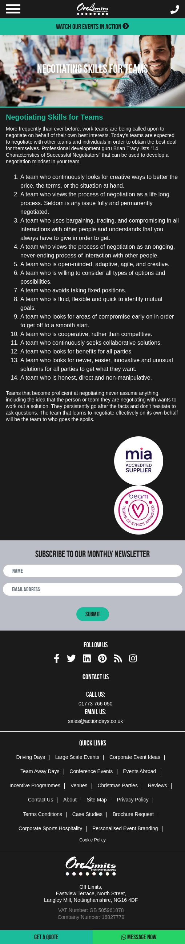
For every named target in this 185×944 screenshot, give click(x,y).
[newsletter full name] (92, 570)
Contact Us (40, 800)
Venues (79, 785)
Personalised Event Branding (125, 828)
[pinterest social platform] (102, 657)
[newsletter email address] (92, 589)
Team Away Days (39, 771)
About (70, 800)
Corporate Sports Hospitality (50, 828)
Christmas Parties (117, 785)
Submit (92, 614)
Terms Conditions (42, 814)
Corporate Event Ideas (134, 757)
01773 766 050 (95, 704)
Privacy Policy (133, 800)
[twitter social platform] (71, 657)
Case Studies (87, 814)
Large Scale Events (77, 757)
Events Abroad (139, 771)
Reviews (157, 785)
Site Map (96, 800)
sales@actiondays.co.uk (95, 721)
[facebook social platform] (57, 657)
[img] (57, 658)
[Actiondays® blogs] (118, 657)
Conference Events (91, 771)
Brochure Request (133, 814)
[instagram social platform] (133, 657)
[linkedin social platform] (87, 657)
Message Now (138, 937)
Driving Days (30, 757)
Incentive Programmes (34, 785)
